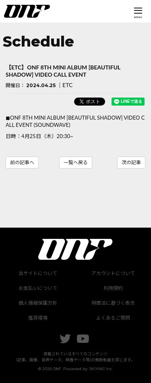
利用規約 (113, 288)
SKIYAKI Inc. (101, 368)
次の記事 (131, 162)
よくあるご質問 (113, 318)
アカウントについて (113, 273)
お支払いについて (38, 288)
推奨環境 (38, 318)
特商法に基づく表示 (113, 303)
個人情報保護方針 (38, 303)
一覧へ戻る (76, 162)
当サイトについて (38, 273)
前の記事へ (22, 162)
